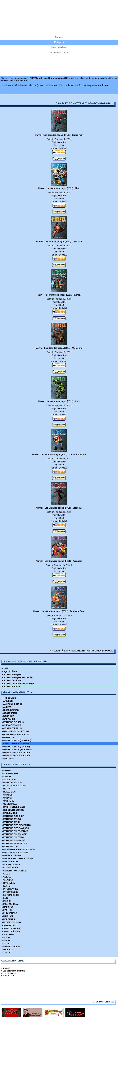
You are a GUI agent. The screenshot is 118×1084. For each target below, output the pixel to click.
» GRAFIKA (7, 880)
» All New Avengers (11, 674)
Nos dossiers (59, 47)
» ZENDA (6, 952)
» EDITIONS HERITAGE (13, 840)
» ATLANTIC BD (9, 779)
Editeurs (59, 42)
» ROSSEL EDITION (11, 922)
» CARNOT (7, 798)
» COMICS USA (9, 804)
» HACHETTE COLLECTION (15, 731)
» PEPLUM (7, 910)
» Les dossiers (8, 973)
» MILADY (6, 901)
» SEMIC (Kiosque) (11, 928)
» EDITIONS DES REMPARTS (16, 825)
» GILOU (6, 874)
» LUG (5, 898)
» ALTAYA (6, 707)
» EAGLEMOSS (9, 813)
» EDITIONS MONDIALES (14, 843)
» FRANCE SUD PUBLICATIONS (18, 858)
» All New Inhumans (12, 686)
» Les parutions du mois (13, 971)
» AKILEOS (7, 701)
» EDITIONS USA (10, 846)
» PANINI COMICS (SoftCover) (17, 749)
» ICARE (6, 886)
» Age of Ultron (9, 671)
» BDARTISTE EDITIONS (14, 785)
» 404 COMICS (9, 698)
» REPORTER (8, 919)
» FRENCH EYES (10, 861)
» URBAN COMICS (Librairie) (16, 755)
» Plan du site (7, 975)
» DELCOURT (8, 719)
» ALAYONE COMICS (12, 704)
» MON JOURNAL (10, 904)
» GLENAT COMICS (11, 725)
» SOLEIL (6, 937)
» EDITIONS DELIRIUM (13, 722)
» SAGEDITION (9, 925)
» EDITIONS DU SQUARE (14, 834)
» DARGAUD (8, 716)
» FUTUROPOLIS (10, 867)
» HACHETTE (8, 883)
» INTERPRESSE (10, 892)
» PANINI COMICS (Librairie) (16, 746)
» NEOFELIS (8, 737)
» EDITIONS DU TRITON (13, 837)
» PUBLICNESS (9, 913)
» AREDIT (6, 776)
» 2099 (5, 668)
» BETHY (6, 788)
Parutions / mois (59, 52)
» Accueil (5, 968)
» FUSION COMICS (11, 864)
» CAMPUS (7, 795)
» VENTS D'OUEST (11, 946)
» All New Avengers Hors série (17, 677)
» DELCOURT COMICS (13, 810)
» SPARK (6, 940)
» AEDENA (7, 770)
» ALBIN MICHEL (10, 773)
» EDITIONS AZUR (11, 822)
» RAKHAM (7, 916)
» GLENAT (7, 877)
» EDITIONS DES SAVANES (15, 828)
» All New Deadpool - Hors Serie (18, 683)
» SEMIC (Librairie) (11, 931)
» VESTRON (7, 758)
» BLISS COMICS (10, 710)
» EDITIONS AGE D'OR (13, 816)
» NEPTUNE (7, 907)
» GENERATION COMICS (14, 870)
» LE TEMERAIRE (10, 895)
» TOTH (5, 943)
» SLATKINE (8, 934)
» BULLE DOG (9, 792)
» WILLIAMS (8, 949)
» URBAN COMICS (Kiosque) (16, 752)
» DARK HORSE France (13, 807)
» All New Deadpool (11, 680)
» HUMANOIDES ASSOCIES (15, 734)
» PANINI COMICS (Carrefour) (16, 740)
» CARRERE (8, 801)
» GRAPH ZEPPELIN (12, 728)
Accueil (59, 37)
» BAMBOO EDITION (12, 782)
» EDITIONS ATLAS (11, 819)
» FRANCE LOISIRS (11, 855)
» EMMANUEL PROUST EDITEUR (18, 849)
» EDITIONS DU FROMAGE (15, 831)
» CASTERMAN (9, 713)
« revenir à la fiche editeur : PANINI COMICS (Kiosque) (82, 650)
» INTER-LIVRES (10, 889)
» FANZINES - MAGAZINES (15, 852)
